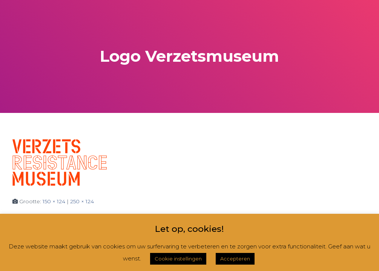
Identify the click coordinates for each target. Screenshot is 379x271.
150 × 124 (54, 201)
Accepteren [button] (235, 259)
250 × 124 (82, 201)
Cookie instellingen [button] (178, 259)
